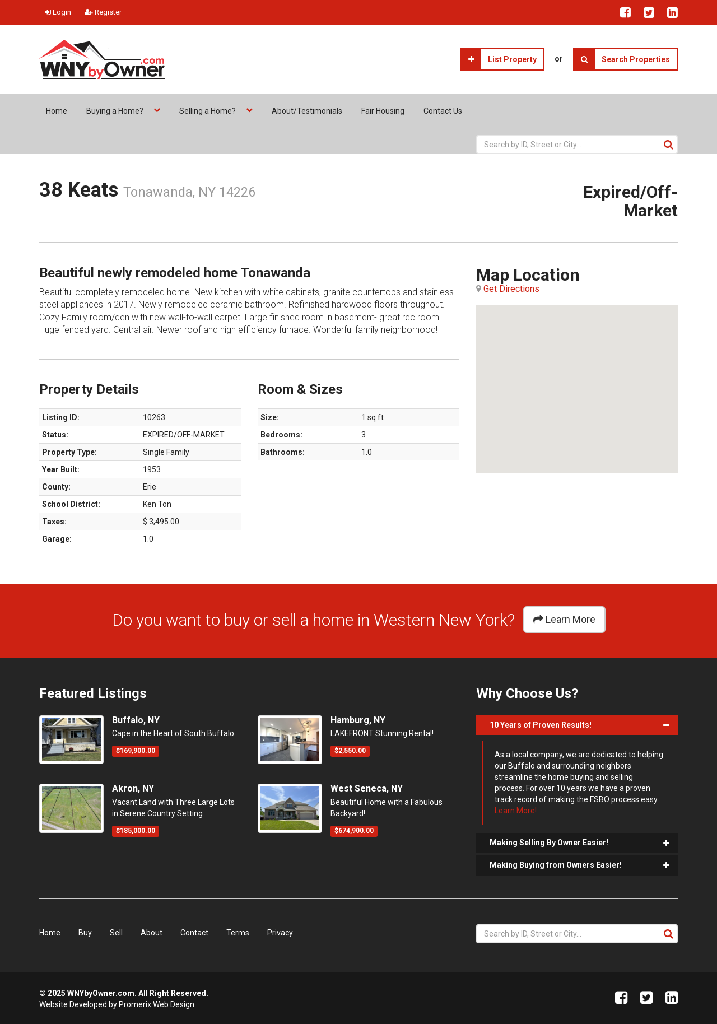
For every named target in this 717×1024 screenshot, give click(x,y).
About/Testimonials (307, 110)
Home (56, 110)
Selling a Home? (208, 110)
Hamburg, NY (357, 720)
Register (103, 12)
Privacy (280, 932)
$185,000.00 (135, 831)
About (151, 932)
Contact (194, 932)
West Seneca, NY (366, 788)
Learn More (564, 619)
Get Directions (511, 288)
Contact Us (442, 110)
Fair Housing (382, 110)
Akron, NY (133, 788)
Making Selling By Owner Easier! (549, 842)
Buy (85, 932)
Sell (116, 932)
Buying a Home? (115, 110)
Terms (237, 932)
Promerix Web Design (156, 1004)
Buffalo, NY (136, 720)
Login (58, 12)
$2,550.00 (350, 751)
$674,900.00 (354, 831)
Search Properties (622, 59)
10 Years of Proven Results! (541, 724)
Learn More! (516, 810)
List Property (499, 59)
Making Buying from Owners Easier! (556, 864)
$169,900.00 (135, 751)
